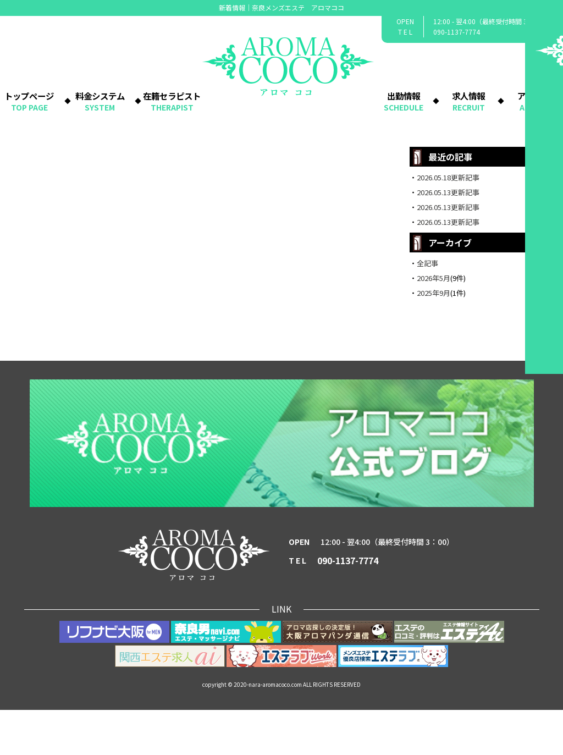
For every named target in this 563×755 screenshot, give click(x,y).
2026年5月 (433, 323)
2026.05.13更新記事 (448, 237)
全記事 (427, 308)
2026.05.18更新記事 (448, 222)
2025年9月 (433, 338)
